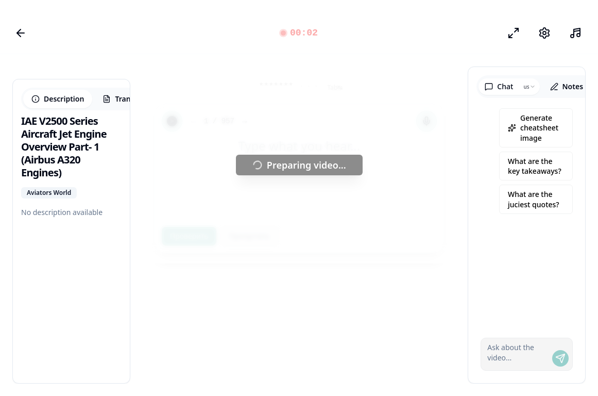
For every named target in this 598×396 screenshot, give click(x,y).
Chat (499, 86)
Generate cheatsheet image (533, 128)
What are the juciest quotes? (533, 199)
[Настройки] (544, 33)
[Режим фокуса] (513, 33)
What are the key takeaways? (534, 166)
